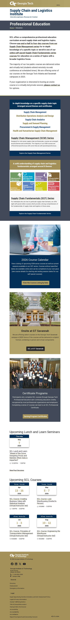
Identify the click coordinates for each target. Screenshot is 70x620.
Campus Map (16, 576)
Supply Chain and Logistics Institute (31, 12)
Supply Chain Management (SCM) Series (32, 138)
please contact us (52, 85)
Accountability (14, 612)
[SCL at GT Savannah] (35, 293)
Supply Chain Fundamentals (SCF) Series (32, 198)
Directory (13, 583)
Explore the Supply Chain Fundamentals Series (35, 213)
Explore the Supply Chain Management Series (35, 153)
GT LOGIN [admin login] (56, 616)
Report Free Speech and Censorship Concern (23, 617)
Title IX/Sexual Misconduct (18, 604)
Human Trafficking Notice (17, 602)
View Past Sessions (17, 470)
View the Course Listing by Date (35, 283)
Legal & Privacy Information (18, 599)
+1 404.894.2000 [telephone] (17, 574)
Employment (14, 586)
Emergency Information (17, 588)
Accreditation (14, 614)
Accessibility (14, 609)
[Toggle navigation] (58, 3)
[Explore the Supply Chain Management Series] (35, 101)
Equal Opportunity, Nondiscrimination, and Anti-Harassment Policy (30, 597)
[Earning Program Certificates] (35, 359)
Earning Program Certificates (35, 416)
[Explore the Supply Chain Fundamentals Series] (35, 161)
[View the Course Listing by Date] (35, 226)
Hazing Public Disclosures (18, 607)
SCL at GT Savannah (35, 349)
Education (19, 28)
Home (12, 28)
